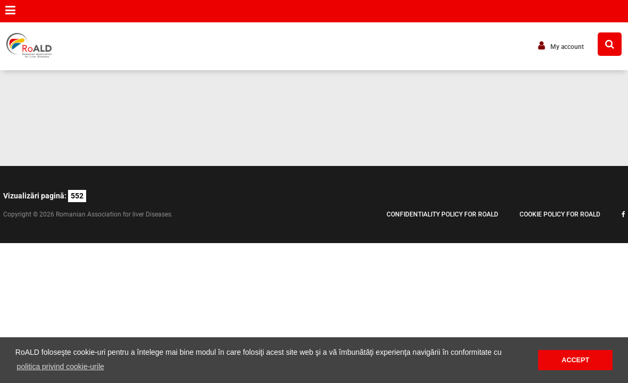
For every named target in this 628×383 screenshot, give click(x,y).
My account (561, 46)
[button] (10, 10)
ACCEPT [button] (575, 360)
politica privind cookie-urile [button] (60, 366)
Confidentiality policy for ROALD (442, 214)
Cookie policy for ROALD (560, 214)
